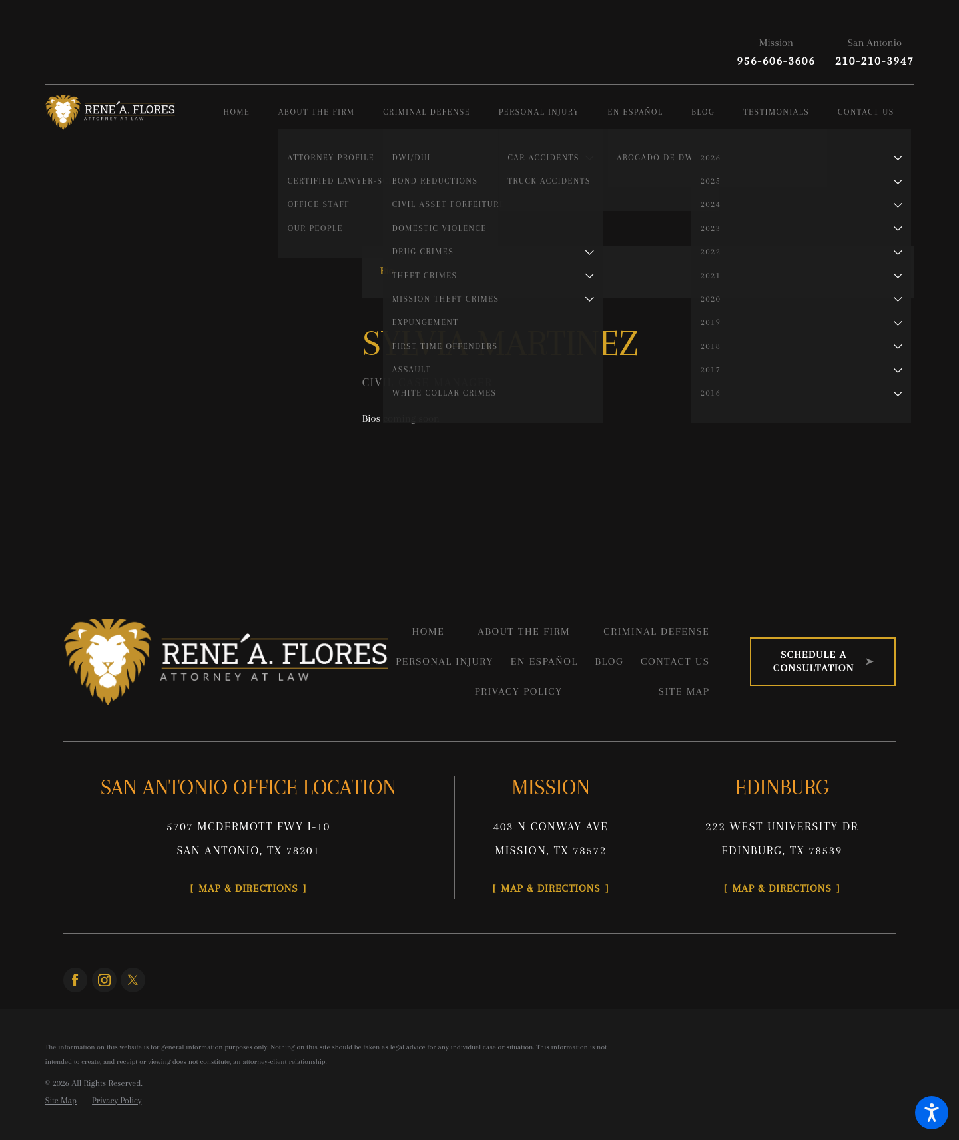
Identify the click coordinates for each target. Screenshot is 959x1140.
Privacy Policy (519, 691)
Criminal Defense (656, 631)
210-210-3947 (874, 60)
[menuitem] (250, 113)
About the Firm (524, 631)
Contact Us (675, 661)
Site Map (684, 691)
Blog (609, 661)
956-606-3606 (776, 60)
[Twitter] (133, 980)
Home (428, 631)
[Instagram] (104, 980)
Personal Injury (444, 661)
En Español (544, 661)
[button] (931, 1112)
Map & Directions (248, 888)
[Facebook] (75, 980)
